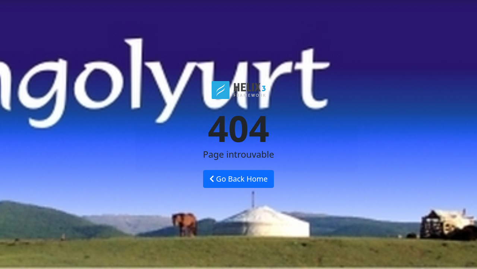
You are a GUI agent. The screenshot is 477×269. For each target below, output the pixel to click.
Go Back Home (238, 179)
